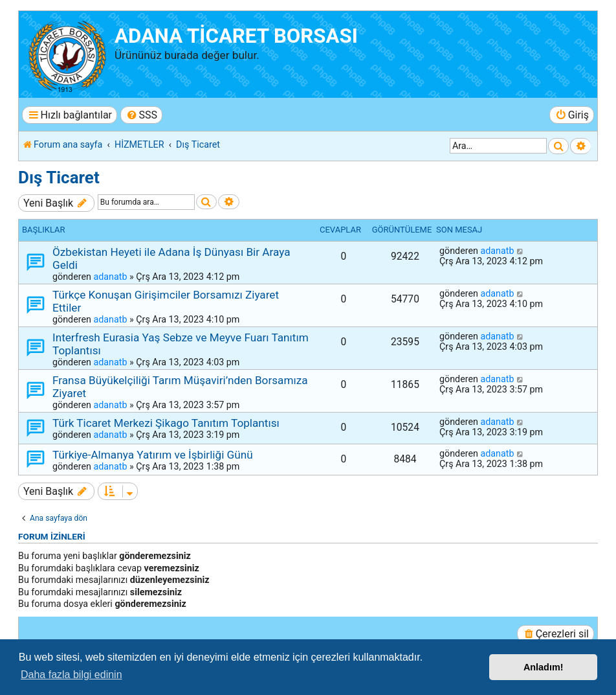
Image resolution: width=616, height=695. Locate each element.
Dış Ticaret (59, 177)
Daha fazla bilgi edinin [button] (71, 674)
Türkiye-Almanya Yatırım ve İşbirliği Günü (152, 454)
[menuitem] (141, 115)
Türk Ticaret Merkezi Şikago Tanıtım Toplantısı (166, 422)
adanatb (110, 276)
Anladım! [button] (543, 667)
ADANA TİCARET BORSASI (236, 36)
